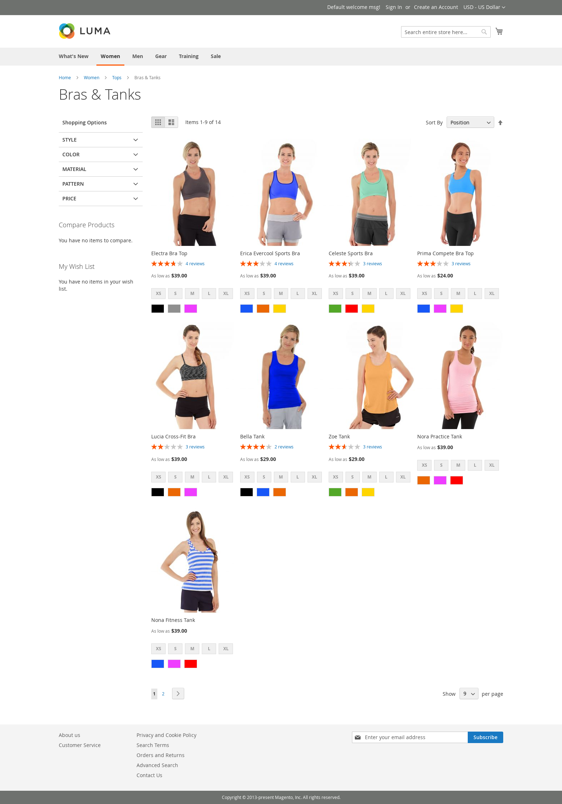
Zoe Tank (339, 436)
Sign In (394, 7)
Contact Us (149, 775)
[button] (484, 7)
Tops (117, 77)
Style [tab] (69, 139)
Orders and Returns (161, 755)
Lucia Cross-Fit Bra (173, 436)
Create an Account (436, 7)
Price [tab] (69, 198)
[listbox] (194, 294)
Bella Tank (252, 436)
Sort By (434, 122)
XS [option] (158, 293)
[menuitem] (73, 56)
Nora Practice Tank (439, 436)
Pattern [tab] (73, 183)
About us (69, 735)
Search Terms (153, 745)
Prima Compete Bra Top (445, 253)
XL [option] (226, 293)
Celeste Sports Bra (351, 253)
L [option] (209, 293)
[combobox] (446, 32)
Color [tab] (71, 154)
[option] (157, 308)
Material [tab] (74, 169)
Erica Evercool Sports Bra (270, 253)
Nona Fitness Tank (173, 620)
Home (65, 77)
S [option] (175, 293)
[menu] (281, 57)
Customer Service (80, 745)
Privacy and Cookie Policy (166, 735)
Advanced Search (157, 765)
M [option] (192, 293)
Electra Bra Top (169, 253)
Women (91, 77)
